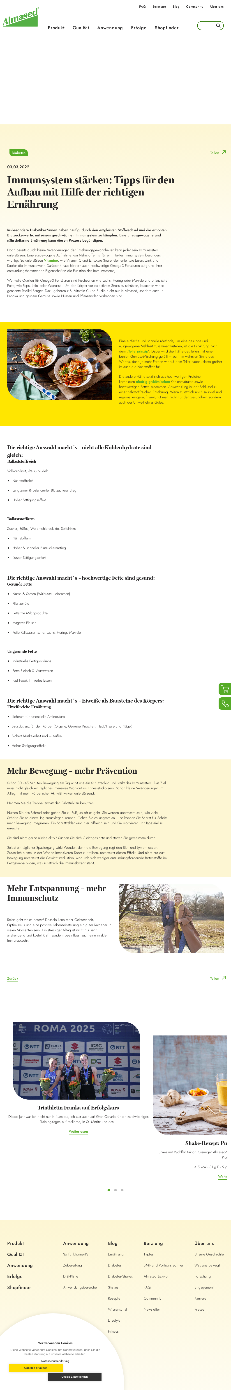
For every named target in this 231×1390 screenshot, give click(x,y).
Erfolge (139, 28)
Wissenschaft (118, 1271)
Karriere (200, 1260)
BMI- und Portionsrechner (163, 1227)
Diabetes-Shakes (120, 1238)
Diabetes (18, 154)
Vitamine (51, 262)
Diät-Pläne (70, 1238)
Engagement (204, 1249)
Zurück (12, 980)
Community (194, 6)
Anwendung (110, 28)
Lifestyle (114, 1282)
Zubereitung (72, 1227)
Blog (176, 6)
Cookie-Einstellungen (80, 1376)
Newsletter (152, 1271)
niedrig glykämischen (153, 383)
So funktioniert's (75, 1216)
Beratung (159, 6)
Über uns (217, 6)
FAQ (142, 6)
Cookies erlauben (30, 1377)
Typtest (149, 1216)
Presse (199, 1271)
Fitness (113, 1293)
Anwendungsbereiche (80, 1249)
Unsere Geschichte (209, 1216)
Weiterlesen (41, 1115)
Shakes (113, 1249)
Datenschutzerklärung (55, 1361)
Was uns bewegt (207, 1227)
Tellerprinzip (138, 352)
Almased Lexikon (156, 1238)
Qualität (81, 28)
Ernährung (116, 1216)
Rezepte (114, 1260)
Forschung (202, 1238)
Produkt (56, 28)
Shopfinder (167, 28)
